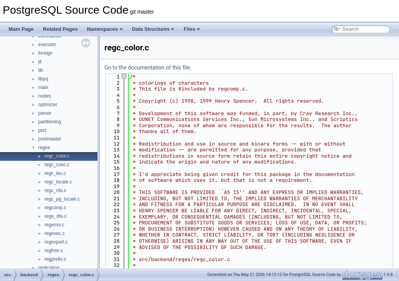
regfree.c (53, 250)
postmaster (49, 139)
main (43, 87)
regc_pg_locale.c (62, 199)
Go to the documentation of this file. (147, 67)
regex (44, 147)
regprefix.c (55, 259)
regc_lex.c (55, 173)
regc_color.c (57, 156)
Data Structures (153, 29)
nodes (44, 96)
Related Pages (60, 29)
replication (49, 267)
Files (192, 29)
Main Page (21, 29)
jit (40, 61)
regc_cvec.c (56, 164)
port (42, 130)
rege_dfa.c (55, 216)
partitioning (49, 121)
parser (44, 113)
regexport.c (56, 242)
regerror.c (54, 225)
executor (47, 44)
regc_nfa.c (55, 190)
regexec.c (54, 233)
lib (40, 70)
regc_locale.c (58, 182)
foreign (45, 53)
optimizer (47, 104)
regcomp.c (55, 207)
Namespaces (105, 29)
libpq (43, 79)
